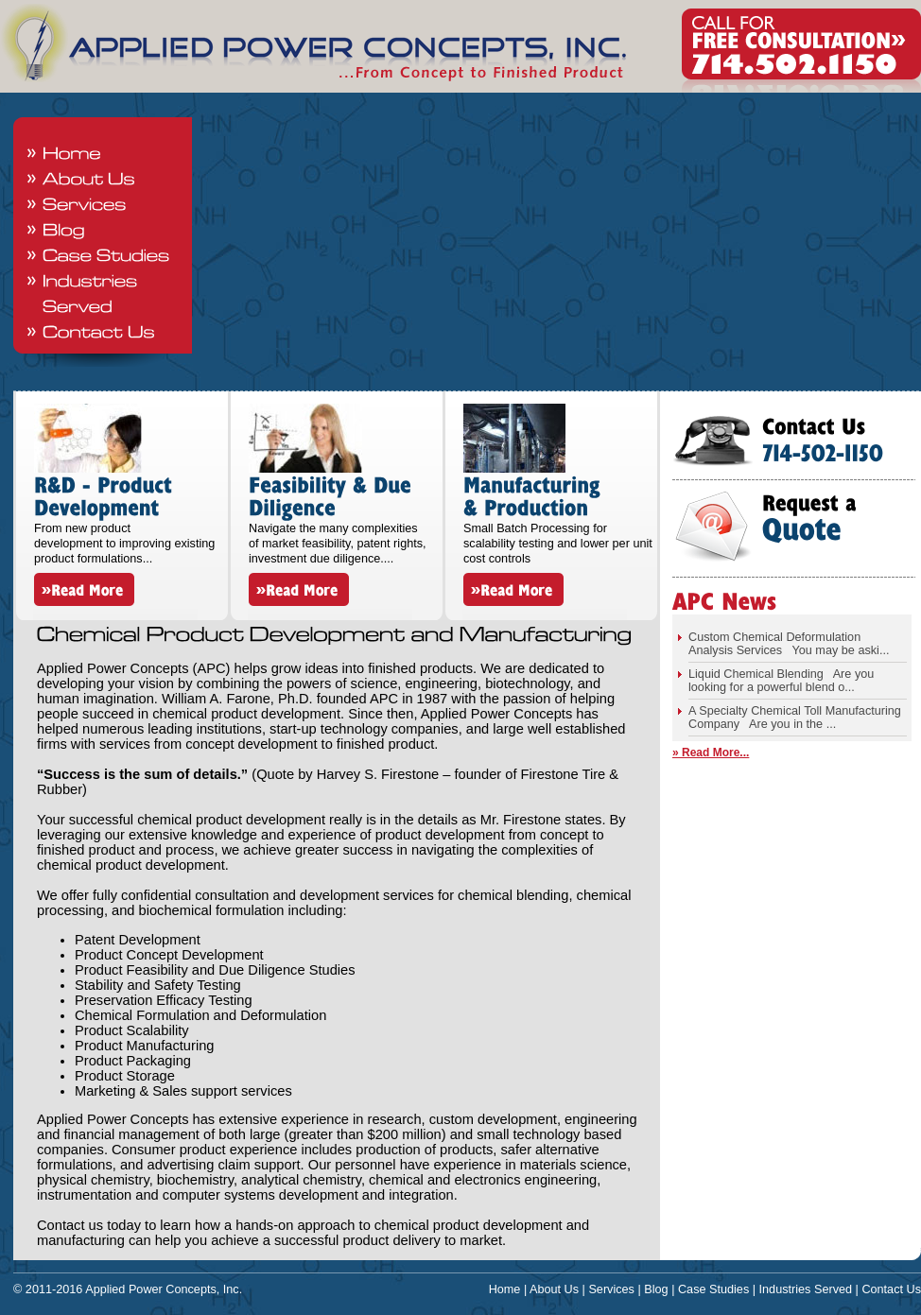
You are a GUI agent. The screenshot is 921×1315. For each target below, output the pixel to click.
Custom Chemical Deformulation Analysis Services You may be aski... (788, 644)
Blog (656, 1289)
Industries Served (806, 1289)
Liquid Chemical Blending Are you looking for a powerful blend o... (781, 680)
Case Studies (713, 1289)
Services (611, 1289)
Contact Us (891, 1289)
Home (505, 1289)
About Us (554, 1289)
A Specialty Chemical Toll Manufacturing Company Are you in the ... (794, 717)
